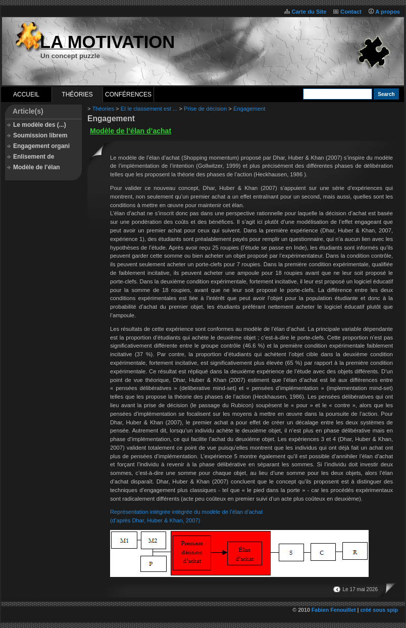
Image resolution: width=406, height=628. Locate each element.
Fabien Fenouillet (334, 610)
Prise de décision (205, 109)
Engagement (249, 109)
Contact (351, 12)
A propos (387, 12)
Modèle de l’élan (36, 167)
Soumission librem (40, 135)
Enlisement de (33, 156)
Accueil (26, 94)
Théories (77, 94)
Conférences (128, 94)
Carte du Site (308, 12)
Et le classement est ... (149, 109)
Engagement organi (41, 146)
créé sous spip (379, 610)
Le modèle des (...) (39, 124)
